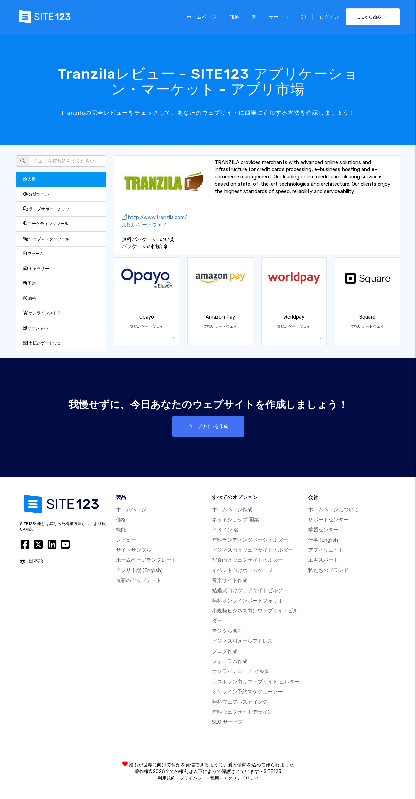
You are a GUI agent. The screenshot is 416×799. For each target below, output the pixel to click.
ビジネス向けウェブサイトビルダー (252, 550)
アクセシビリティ (241, 778)
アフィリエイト (326, 550)
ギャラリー (36, 268)
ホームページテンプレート (146, 560)
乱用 (214, 778)
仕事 (324, 540)
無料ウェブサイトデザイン (242, 712)
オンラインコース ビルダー (243, 672)
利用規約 (166, 778)
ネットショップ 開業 (235, 520)
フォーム (33, 253)
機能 (121, 530)
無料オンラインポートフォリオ (247, 601)
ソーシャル (35, 328)
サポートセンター (328, 520)
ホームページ (202, 16)
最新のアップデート (138, 581)
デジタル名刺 (227, 631)
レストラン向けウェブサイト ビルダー (255, 682)
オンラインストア (42, 313)
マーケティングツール (45, 223)
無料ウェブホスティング (240, 702)
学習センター (323, 530)
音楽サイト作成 (229, 581)
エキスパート (323, 560)
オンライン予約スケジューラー (247, 692)
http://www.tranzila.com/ (154, 217)
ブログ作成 (224, 652)
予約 (29, 283)
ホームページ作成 (232, 510)
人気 (29, 179)
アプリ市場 (139, 571)
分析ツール (36, 194)
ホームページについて (333, 510)
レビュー (126, 540)
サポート (279, 16)
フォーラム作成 (229, 662)
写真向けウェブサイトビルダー (247, 560)
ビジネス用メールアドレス (242, 641)
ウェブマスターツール (46, 239)
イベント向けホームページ (242, 571)
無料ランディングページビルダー (250, 540)
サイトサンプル (133, 550)
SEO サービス (227, 722)
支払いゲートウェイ (44, 343)
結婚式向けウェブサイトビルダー (250, 591)
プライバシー (193, 778)
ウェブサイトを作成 (208, 426)
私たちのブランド (328, 571)
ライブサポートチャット (48, 208)
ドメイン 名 (225, 530)
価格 (234, 16)
